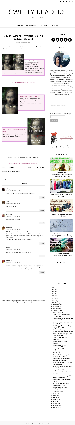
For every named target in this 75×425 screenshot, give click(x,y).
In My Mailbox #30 (58, 328)
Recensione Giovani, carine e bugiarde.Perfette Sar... (61, 359)
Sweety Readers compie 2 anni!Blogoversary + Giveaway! (62, 235)
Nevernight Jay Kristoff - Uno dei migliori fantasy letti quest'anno (61, 147)
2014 (52, 298)
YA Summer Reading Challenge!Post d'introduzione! (62, 254)
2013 (52, 300)
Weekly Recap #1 (58, 312)
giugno (55, 397)
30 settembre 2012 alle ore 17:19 (13, 262)
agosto (55, 393)
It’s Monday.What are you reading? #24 (60, 342)
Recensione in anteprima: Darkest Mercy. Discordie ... (63, 319)
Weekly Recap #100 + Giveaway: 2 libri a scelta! (62, 195)
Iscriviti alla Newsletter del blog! (60, 113)
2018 (52, 290)
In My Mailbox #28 (58, 370)
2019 (52, 288)
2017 (52, 292)
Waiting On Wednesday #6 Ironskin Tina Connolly (61, 355)
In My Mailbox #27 (58, 391)
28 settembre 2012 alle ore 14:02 (13, 203)
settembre (56, 310)
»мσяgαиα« (9, 227)
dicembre (56, 304)
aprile (54, 401)
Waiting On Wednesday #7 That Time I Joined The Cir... (62, 334)
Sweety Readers (37, 12)
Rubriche (18, 171)
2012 (52, 302)
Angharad (9, 260)
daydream (9, 214)
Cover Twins (11, 171)
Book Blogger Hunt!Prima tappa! (62, 326)
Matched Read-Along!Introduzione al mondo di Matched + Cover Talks (62, 174)
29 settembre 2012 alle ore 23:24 (13, 249)
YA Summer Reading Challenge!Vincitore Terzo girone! (63, 330)
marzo (55, 403)
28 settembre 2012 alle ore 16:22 (13, 216)
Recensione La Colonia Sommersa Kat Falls (60, 346)
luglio (54, 395)
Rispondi (42, 197)
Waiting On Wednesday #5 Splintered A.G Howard (61, 384)
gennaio (55, 407)
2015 (52, 296)
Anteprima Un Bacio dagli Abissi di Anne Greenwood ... (62, 376)
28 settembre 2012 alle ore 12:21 (13, 190)
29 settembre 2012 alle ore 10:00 (13, 229)
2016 (52, 294)
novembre (56, 306)
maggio (55, 399)
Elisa (7, 201)
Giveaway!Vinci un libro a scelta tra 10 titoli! (62, 215)
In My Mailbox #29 (58, 349)
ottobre (55, 308)
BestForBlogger (46, 423)
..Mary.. (8, 189)
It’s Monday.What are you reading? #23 (60, 388)
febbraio (55, 405)
